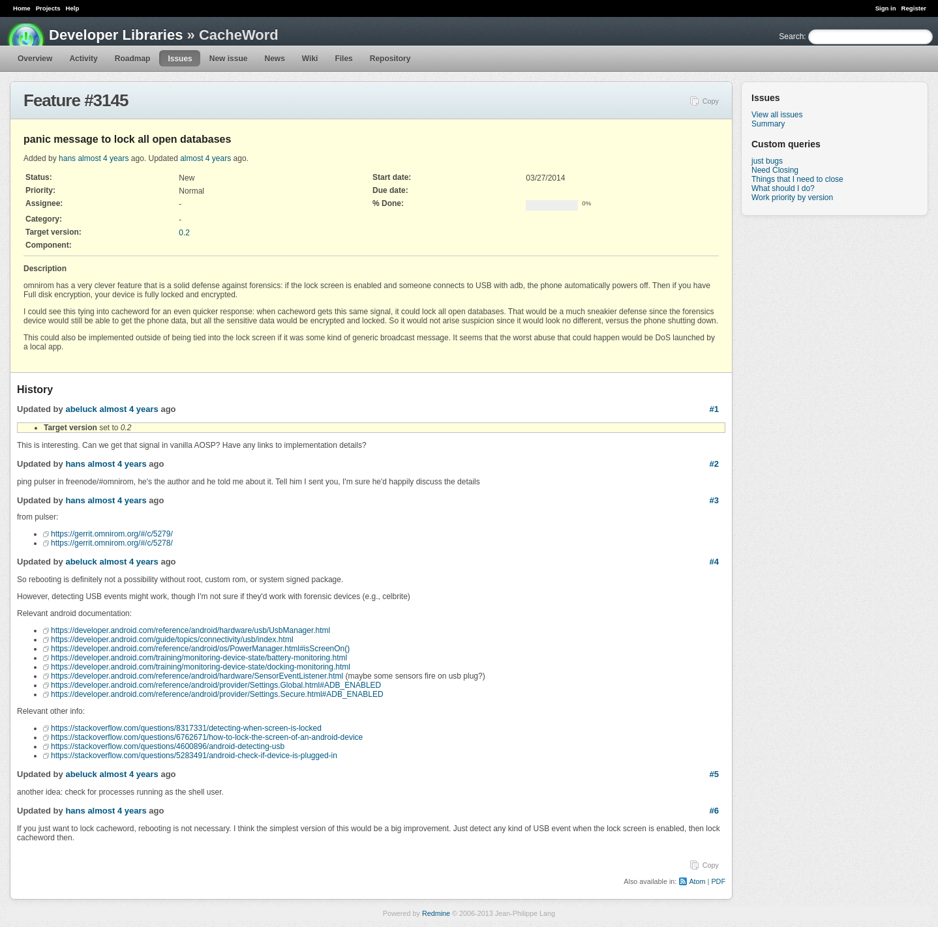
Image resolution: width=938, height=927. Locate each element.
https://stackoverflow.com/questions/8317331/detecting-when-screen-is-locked (186, 728)
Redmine (436, 913)
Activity (83, 58)
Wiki (310, 58)
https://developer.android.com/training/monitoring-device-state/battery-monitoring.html (199, 657)
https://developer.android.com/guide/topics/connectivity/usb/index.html (172, 639)
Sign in (885, 8)
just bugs (767, 161)
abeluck (81, 409)
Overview (35, 58)
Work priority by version (792, 197)
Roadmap (133, 58)
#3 (714, 500)
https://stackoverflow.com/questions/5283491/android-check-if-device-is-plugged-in (194, 755)
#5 (714, 774)
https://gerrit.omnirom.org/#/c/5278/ (112, 543)
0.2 (184, 232)
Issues (180, 58)
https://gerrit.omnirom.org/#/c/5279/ (112, 533)
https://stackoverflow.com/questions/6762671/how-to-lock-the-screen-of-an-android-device (207, 737)
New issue (228, 58)
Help (73, 8)
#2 (714, 464)
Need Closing (774, 170)
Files (343, 58)
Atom (697, 881)
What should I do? (783, 188)
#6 (714, 811)
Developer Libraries (116, 35)
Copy (711, 101)
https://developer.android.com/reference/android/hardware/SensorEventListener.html (197, 676)
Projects (48, 8)
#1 (714, 409)
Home (22, 8)
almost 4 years (103, 158)
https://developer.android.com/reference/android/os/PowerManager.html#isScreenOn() (200, 648)
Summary (768, 123)
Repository (390, 58)
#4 (714, 561)
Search (791, 36)
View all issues (776, 114)
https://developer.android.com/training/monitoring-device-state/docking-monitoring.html (200, 666)
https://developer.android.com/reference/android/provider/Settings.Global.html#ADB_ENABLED (216, 685)
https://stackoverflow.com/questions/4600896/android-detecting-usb (167, 746)
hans (67, 158)
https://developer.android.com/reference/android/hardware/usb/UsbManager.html (190, 630)
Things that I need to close (797, 179)
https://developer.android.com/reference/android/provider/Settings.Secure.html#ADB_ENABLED (217, 694)
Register (913, 8)
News (274, 58)
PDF (718, 881)
